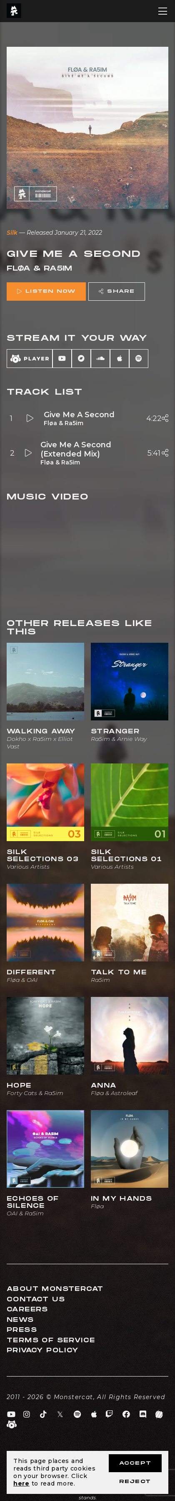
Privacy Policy (43, 1350)
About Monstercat (55, 1289)
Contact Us (36, 1299)
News (20, 1320)
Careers (27, 1309)
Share (117, 291)
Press (22, 1330)
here (21, 1483)
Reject (135, 1481)
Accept (135, 1463)
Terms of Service (51, 1340)
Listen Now (46, 291)
